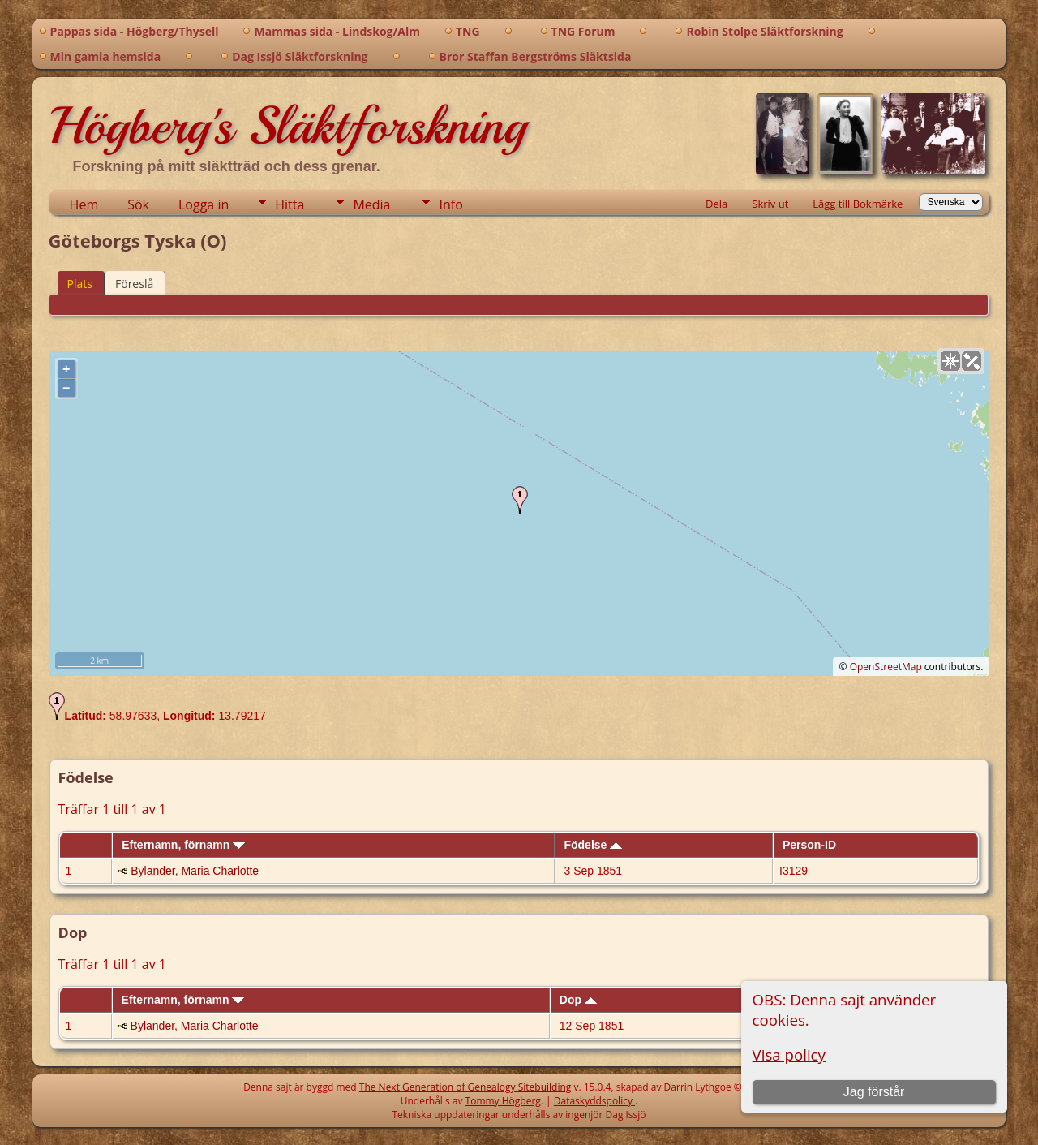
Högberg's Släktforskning (287, 125)
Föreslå (134, 283)
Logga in (203, 204)
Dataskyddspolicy (594, 1101)
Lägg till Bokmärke (858, 203)
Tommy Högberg (503, 1101)
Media (371, 204)
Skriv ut (770, 203)
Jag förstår (874, 1092)
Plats (79, 283)
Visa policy (789, 1054)
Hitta (289, 204)
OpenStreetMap (886, 667)
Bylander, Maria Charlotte (195, 870)
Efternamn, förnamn (183, 844)
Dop (578, 999)
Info (450, 204)
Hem (84, 204)
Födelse (593, 844)
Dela (716, 203)
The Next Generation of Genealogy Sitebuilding (465, 1087)
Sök (138, 204)
